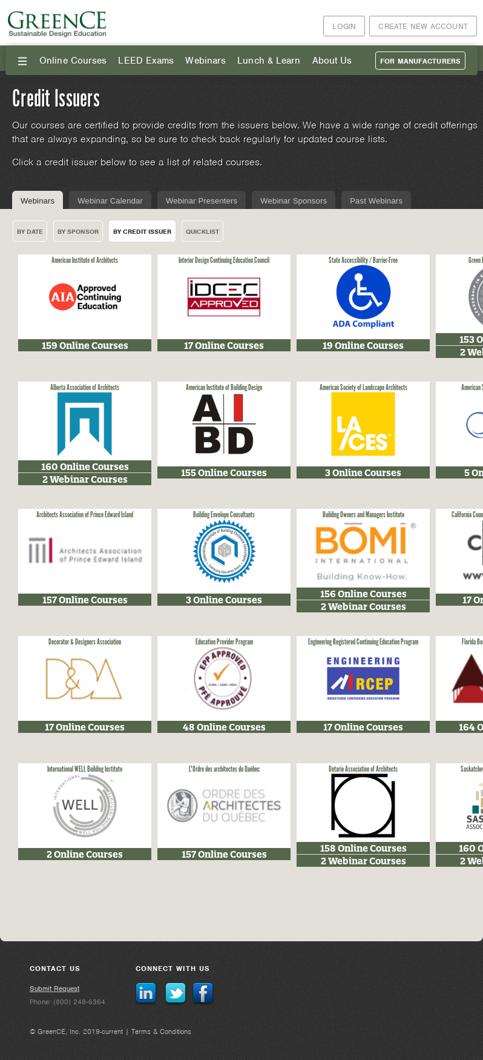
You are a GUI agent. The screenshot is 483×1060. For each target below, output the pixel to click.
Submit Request (54, 988)
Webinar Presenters (201, 200)
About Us (332, 61)
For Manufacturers (420, 61)
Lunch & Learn (268, 61)
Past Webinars (376, 200)
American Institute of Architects (84, 261)
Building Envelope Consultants (224, 515)
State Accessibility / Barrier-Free (363, 261)
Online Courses (73, 61)
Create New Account (423, 26)
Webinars (205, 61)
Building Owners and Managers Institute (363, 515)
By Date (30, 231)
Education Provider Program (224, 642)
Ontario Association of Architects (363, 769)
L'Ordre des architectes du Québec (224, 769)
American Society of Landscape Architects (363, 388)
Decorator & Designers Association (84, 642)
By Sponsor (78, 231)
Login (344, 26)
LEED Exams (146, 61)
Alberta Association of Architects (84, 388)
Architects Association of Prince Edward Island (84, 515)
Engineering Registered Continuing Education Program (363, 642)
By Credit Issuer (142, 231)
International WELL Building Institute (84, 769)
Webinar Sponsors (293, 200)
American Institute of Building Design (224, 388)
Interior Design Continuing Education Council (224, 261)
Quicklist (202, 231)
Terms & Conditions (161, 1031)
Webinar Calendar (110, 200)
